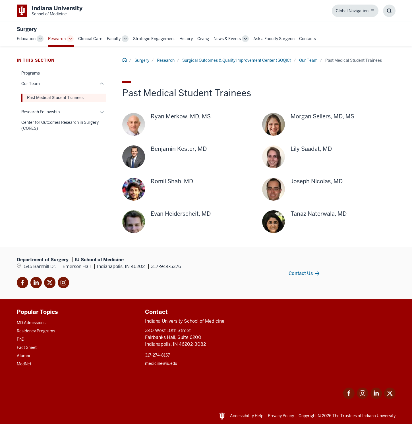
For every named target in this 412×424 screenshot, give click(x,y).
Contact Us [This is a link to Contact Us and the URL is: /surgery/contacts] (301, 273)
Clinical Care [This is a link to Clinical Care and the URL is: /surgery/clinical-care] (90, 38)
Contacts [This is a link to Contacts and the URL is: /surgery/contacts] (307, 38)
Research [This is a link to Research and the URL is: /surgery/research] (57, 38)
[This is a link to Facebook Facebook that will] (22, 283)
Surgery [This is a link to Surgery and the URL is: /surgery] (141, 60)
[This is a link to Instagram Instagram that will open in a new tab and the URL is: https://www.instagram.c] (362, 397)
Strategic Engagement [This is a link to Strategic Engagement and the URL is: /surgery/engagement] (154, 38)
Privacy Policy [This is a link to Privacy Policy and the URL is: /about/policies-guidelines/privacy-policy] (281, 415)
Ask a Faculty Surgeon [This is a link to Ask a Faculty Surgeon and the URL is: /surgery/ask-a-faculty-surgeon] (274, 38)
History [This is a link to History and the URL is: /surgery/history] (186, 38)
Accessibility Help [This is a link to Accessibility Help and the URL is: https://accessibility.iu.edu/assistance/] (246, 415)
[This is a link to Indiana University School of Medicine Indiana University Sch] (49, 11)
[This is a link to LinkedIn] (36, 283)
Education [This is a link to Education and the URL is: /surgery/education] (26, 38)
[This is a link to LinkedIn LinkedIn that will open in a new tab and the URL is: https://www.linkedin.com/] (376, 397)
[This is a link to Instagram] (63, 283)
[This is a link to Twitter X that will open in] (49, 283)
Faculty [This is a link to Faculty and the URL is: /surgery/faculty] (114, 38)
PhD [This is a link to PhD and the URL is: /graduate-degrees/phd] (20, 339)
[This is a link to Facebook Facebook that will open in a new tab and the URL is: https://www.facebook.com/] (349, 397)
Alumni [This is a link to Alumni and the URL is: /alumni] (23, 355)
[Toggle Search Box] (389, 11)
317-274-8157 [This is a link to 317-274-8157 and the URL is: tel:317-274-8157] (157, 355)
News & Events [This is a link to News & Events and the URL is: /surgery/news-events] (227, 38)
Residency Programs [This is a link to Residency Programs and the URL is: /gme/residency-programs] (36, 331)
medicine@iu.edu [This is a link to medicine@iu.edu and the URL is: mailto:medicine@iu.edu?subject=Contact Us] (161, 363)
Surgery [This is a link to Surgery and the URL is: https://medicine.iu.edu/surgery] (27, 29)
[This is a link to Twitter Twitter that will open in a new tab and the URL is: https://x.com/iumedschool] (390, 397)
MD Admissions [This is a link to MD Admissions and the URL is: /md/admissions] (31, 322)
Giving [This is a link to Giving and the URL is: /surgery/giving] (203, 38)
